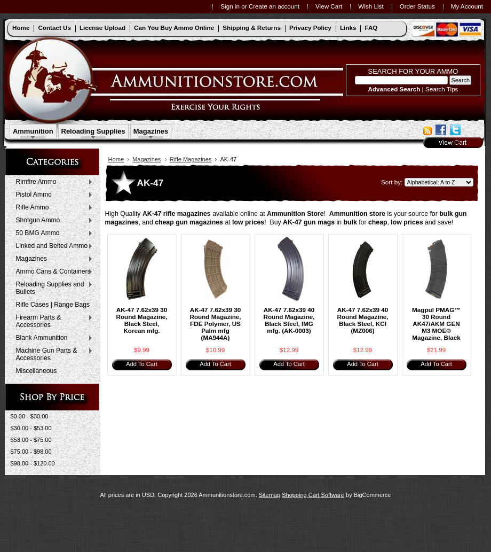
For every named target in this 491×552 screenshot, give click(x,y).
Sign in (230, 6)
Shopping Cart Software (313, 495)
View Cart (328, 6)
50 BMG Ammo (52, 233)
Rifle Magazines (191, 159)
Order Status (417, 6)
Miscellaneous (36, 371)
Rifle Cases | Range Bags (53, 304)
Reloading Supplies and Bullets (52, 288)
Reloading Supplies (93, 131)
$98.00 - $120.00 (33, 463)
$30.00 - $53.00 (31, 428)
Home (116, 159)
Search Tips (441, 88)
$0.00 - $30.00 (30, 416)
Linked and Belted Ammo (52, 246)
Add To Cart (141, 364)
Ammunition (33, 131)
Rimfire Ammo (52, 182)
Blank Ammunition (52, 338)
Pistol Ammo (52, 195)
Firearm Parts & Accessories (52, 321)
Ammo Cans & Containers (52, 272)
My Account (467, 6)
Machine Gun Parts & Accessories (52, 354)
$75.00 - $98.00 (31, 451)
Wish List (370, 6)
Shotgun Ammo (52, 220)
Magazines (151, 131)
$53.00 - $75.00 (31, 440)
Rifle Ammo (52, 208)
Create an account (274, 6)
